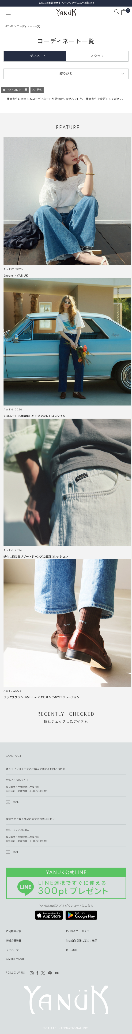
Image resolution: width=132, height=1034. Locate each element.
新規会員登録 (13, 940)
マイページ (12, 950)
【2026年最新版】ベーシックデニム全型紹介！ (66, 3)
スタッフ (97, 56)
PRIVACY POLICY (77, 931)
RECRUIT (71, 950)
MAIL (15, 802)
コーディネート (34, 56)
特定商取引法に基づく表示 (81, 940)
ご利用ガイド (13, 931)
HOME (9, 26)
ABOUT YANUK (16, 959)
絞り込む (66, 74)
